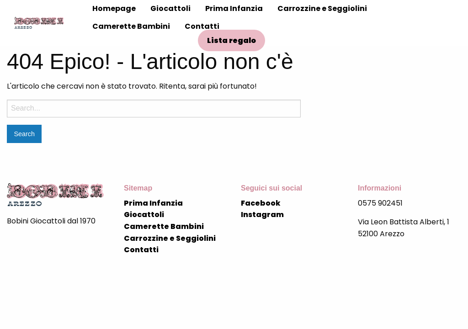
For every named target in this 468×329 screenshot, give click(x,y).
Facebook (261, 203)
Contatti (202, 26)
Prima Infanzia (234, 8)
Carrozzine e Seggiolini (322, 8)
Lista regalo (231, 40)
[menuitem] (114, 8)
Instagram (262, 214)
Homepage (114, 8)
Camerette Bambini (131, 26)
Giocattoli (170, 8)
